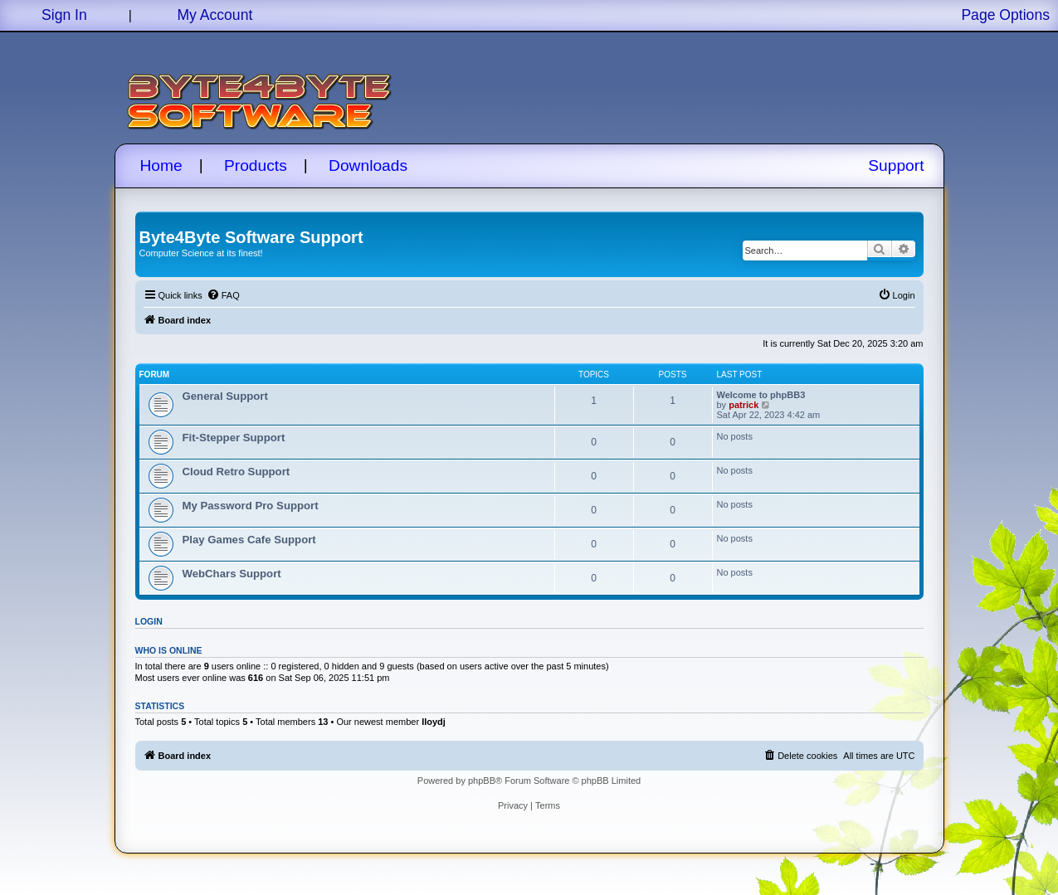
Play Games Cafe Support (249, 539)
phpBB (481, 781)
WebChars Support (232, 573)
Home (161, 165)
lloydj (434, 722)
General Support (225, 396)
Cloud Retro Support (236, 471)
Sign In (64, 15)
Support (896, 165)
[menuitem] (223, 295)
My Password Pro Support (251, 505)
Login (149, 621)
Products (255, 165)
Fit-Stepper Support (234, 437)
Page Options (1005, 15)
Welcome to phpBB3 (761, 395)
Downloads (368, 165)
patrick (743, 405)
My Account (214, 15)
